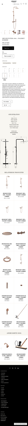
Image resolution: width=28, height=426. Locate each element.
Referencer (3, 394)
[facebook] (10, 368)
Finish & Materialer (4, 402)
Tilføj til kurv (8, 48)
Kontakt (2, 387)
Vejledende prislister (4, 376)
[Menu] (2, 4)
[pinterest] (15, 368)
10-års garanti (3, 405)
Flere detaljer (6, 101)
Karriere (2, 395)
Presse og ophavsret (4, 382)
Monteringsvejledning (7, 63)
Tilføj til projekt (8, 56)
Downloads (3, 373)
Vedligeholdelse (4, 404)
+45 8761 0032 (3, 418)
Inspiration (3, 377)
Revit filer (14, 63)
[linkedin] (18, 368)
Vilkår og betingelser (4, 379)
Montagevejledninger (5, 407)
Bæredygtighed (4, 400)
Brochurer (3, 374)
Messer (2, 381)
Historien (2, 389)
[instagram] (12, 368)
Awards (2, 392)
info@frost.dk (3, 420)
